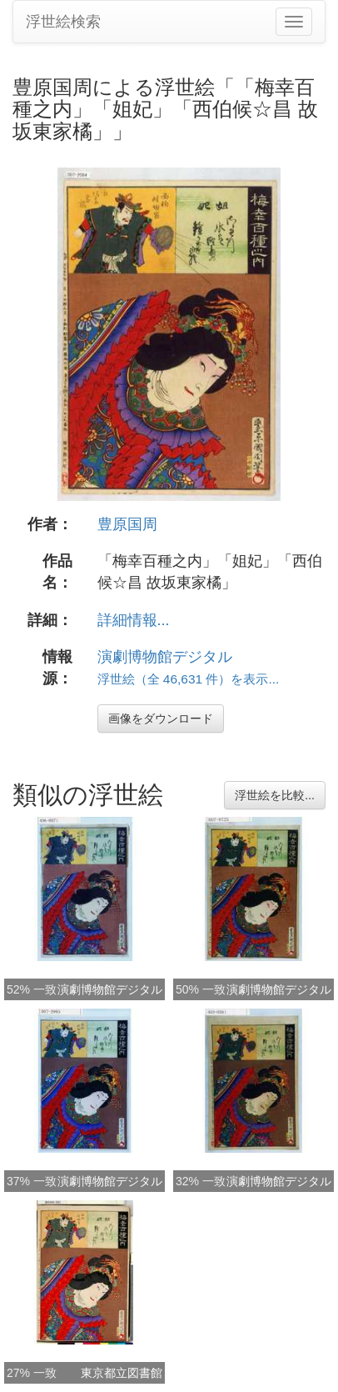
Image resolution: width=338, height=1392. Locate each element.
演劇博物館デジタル (164, 656)
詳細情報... (133, 620)
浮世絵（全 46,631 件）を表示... (188, 679)
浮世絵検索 (63, 21)
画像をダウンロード (160, 718)
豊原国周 (127, 524)
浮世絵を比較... (275, 795)
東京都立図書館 (121, 1372)
